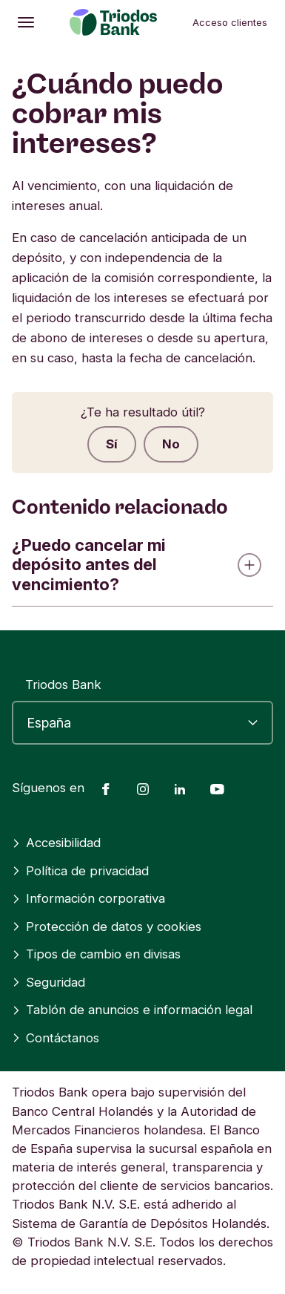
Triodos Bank (63, 684)
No (171, 444)
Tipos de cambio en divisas (96, 954)
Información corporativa (88, 898)
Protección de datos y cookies (106, 926)
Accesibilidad (56, 842)
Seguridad (48, 982)
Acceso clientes (229, 22)
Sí (112, 444)
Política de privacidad (80, 870)
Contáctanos (55, 1037)
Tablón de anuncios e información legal (132, 1009)
